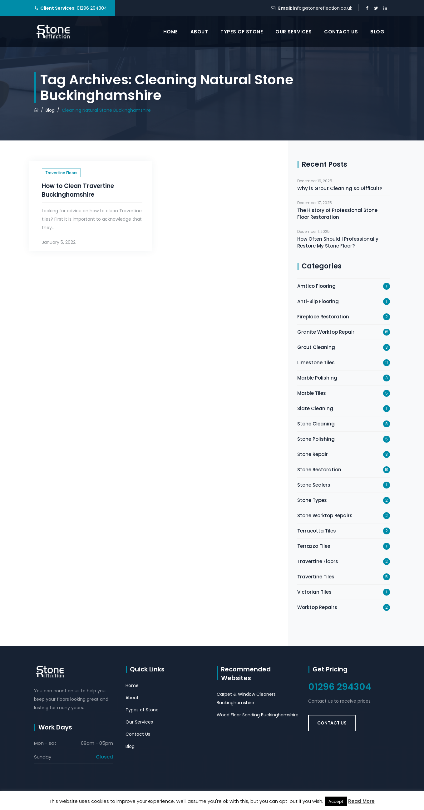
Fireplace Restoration (323, 316)
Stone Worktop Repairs (325, 515)
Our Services (293, 31)
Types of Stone (241, 31)
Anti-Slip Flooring (318, 301)
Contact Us (341, 31)
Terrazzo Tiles (313, 546)
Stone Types (312, 500)
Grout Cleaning (316, 347)
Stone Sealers (313, 485)
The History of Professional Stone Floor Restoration (337, 213)
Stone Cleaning (316, 423)
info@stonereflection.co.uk (322, 8)
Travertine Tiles (315, 576)
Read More (361, 801)
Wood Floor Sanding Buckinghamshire (257, 715)
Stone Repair (312, 454)
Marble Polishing (317, 378)
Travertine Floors (61, 172)
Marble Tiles (311, 393)
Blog (377, 31)
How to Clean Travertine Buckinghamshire (78, 190)
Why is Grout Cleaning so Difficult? (339, 188)
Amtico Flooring (316, 286)
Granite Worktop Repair (325, 332)
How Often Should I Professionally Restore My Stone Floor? (337, 242)
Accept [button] (335, 801)
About (199, 31)
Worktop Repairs (317, 607)
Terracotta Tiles (316, 531)
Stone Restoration (319, 469)
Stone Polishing (316, 439)
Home (170, 31)
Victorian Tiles (314, 592)
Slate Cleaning (315, 408)
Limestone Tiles (316, 362)
